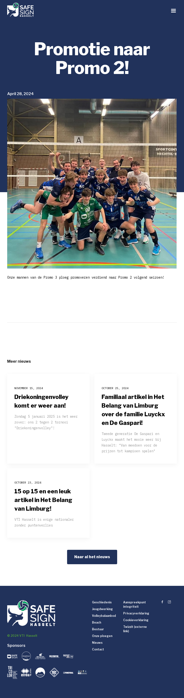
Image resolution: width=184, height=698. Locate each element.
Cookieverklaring (136, 620)
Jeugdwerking (102, 609)
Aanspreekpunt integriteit (134, 604)
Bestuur (98, 629)
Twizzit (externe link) (135, 629)
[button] (173, 11)
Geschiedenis (102, 602)
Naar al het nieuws (92, 557)
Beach (96, 622)
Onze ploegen (102, 636)
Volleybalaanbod (104, 616)
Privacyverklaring (136, 613)
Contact (98, 649)
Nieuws (97, 642)
